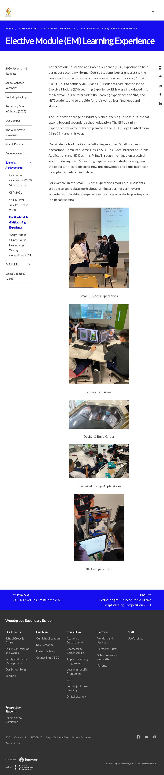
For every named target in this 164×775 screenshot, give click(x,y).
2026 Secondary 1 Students (16, 71)
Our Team (42, 632)
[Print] (159, 68)
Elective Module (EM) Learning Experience (18, 222)
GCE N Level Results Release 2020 (18, 205)
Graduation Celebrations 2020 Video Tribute (20, 180)
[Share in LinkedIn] (159, 101)
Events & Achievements (18, 165)
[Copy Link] (159, 77)
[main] (82, 315)
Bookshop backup (15, 97)
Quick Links (18, 264)
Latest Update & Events (15, 276)
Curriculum (74, 632)
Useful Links (135, 638)
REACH (35, 737)
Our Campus (12, 120)
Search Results (14, 144)
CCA (69, 679)
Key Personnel (45, 644)
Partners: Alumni (107, 648)
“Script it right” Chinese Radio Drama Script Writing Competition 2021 (20, 245)
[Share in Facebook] (159, 92)
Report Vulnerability (57, 737)
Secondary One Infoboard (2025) (15, 109)
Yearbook (11, 676)
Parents (102, 665)
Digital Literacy (76, 696)
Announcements (15, 153)
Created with (24, 759)
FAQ (8, 737)
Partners (102, 632)
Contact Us (20, 737)
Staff (131, 632)
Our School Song (15, 669)
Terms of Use (12, 743)
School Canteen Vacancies (14, 85)
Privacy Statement (82, 737)
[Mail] (159, 83)
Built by (22, 767)
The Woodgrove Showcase (15, 132)
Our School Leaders (48, 638)
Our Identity (13, 632)
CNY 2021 (15, 192)
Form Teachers (45, 651)
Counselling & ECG (48, 657)
